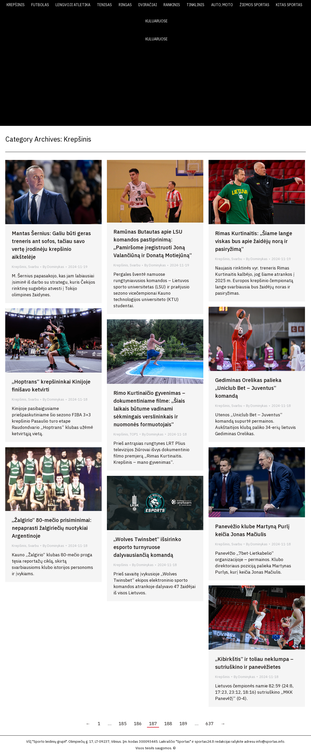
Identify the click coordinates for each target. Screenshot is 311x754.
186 (138, 723)
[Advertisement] (155, 86)
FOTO (255, 7)
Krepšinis (19, 267)
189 (183, 723)
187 (153, 723)
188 (168, 723)
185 (123, 723)
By (53, 267)
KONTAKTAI (281, 7)
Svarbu (33, 267)
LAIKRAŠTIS (208, 7)
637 (210, 723)
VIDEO (234, 7)
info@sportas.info (270, 741)
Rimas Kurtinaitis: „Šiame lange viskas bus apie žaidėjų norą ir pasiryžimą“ (253, 241)
